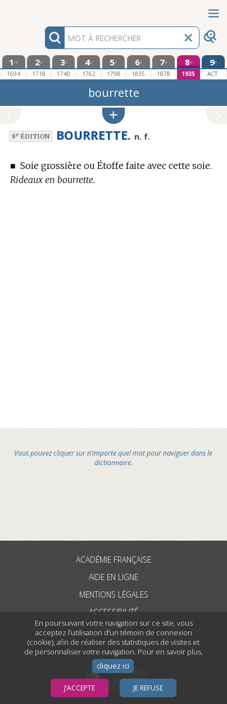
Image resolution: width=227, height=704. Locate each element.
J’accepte (79, 688)
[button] (113, 116)
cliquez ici (113, 666)
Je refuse (148, 688)
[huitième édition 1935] (188, 67)
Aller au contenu (44, 10)
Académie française (113, 559)
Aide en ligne (113, 577)
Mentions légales (113, 594)
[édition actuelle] (213, 67)
